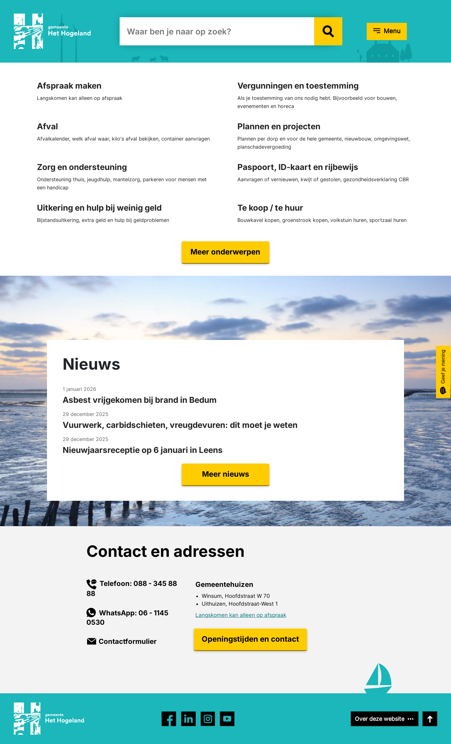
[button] (328, 31)
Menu (392, 31)
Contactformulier (128, 641)
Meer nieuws (225, 474)
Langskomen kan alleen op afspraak (240, 615)
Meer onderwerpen (225, 251)
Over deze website (379, 719)
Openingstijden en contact (250, 639)
